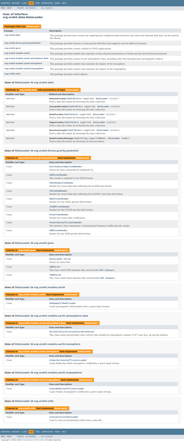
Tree (37, 3)
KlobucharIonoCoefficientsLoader (68, 360)
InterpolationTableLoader (63, 417)
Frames (20, 8)
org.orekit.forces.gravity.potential (22, 43)
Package (16, 3)
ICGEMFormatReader (59, 207)
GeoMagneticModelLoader (62, 303)
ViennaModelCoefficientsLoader (67, 388)
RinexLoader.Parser (60, 259)
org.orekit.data (12, 35)
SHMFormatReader (58, 230)
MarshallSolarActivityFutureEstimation (71, 332)
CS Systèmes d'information (33, 440)
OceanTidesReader (59, 214)
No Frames (31, 8)
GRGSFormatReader (59, 199)
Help (64, 3)
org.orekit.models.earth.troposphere (23, 68)
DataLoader (32, 26)
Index (57, 3)
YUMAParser (55, 275)
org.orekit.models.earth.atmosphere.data (26, 58)
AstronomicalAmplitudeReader (65, 166)
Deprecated (47, 3)
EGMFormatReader (58, 175)
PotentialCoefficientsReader (65, 222)
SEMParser (54, 267)
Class (24, 3)
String (84, 138)
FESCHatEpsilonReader (61, 183)
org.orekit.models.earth (17, 53)
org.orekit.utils (12, 74)
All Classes (47, 8)
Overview (5, 3)
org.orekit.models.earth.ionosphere (23, 63)
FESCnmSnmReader (58, 191)
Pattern (77, 98)
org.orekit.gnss (12, 48)
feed (69, 98)
